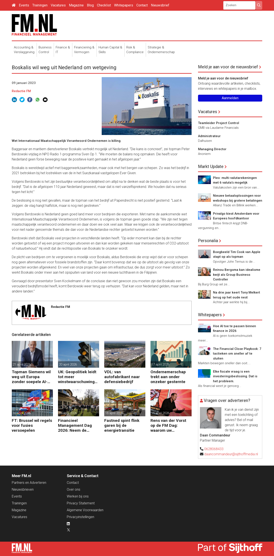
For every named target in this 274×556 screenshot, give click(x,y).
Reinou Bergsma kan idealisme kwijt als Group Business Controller (236, 274)
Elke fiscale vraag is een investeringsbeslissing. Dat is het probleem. (235, 376)
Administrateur (209, 136)
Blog (90, 5)
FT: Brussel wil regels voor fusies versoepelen (32, 425)
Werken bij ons (78, 496)
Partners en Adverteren (29, 483)
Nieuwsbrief (160, 5)
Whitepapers (123, 5)
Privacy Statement (81, 503)
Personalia (208, 240)
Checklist (104, 5)
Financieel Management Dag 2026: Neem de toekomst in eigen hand (75, 425)
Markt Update (210, 166)
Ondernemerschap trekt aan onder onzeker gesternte (168, 376)
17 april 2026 (114, 364)
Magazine (76, 5)
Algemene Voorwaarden (85, 510)
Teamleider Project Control (218, 123)
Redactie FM (21, 91)
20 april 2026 (68, 364)
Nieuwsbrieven (23, 489)
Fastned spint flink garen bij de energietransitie (121, 425)
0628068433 (213, 449)
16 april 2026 (22, 413)
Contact (142, 5)
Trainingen (40, 5)
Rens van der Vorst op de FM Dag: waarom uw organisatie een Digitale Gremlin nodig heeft (168, 425)
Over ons (73, 489)
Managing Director (212, 149)
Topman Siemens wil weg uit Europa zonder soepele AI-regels (31, 376)
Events (24, 5)
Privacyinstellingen (80, 517)
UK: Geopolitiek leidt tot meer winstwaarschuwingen (77, 376)
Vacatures (58, 5)
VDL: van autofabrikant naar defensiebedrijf (122, 376)
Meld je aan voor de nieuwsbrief (228, 66)
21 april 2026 (22, 364)
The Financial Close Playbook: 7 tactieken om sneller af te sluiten (237, 353)
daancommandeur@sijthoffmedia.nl (231, 454)
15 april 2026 (160, 413)
